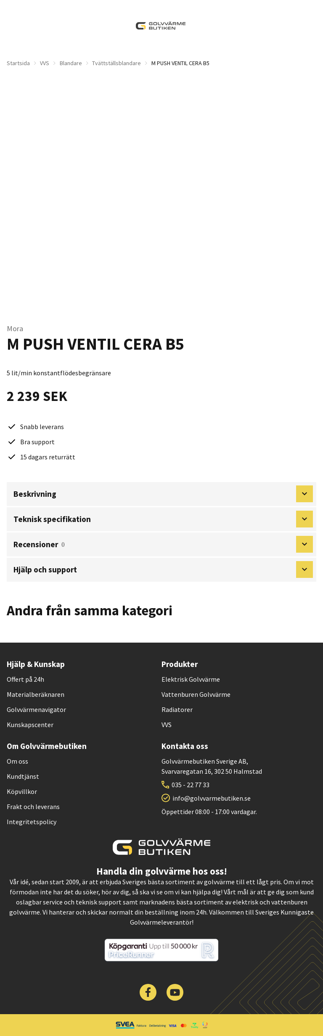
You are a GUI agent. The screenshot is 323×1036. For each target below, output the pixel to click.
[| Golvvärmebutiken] (160, 25)
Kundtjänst (23, 776)
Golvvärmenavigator (36, 709)
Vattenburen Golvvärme (196, 694)
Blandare (71, 63)
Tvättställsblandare (116, 63)
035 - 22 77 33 (190, 784)
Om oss (17, 761)
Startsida (18, 63)
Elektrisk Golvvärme (191, 679)
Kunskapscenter (30, 724)
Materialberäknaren (35, 694)
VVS (44, 63)
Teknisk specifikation (163, 519)
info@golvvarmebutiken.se (211, 798)
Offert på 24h (25, 679)
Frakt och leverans (33, 806)
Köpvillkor (22, 791)
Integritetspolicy (31, 821)
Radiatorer (177, 709)
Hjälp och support (163, 569)
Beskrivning (163, 493)
